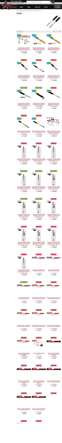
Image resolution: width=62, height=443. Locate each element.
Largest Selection (6, 37)
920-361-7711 (6, 49)
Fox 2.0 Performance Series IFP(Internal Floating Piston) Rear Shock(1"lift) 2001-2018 (24, 187)
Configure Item (24, 87)
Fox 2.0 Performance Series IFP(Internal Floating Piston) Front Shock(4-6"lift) (39, 159)
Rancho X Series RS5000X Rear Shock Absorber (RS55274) (23, 409)
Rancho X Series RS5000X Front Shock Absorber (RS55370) (38, 382)
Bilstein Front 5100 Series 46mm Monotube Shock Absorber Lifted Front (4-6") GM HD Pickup (23, 104)
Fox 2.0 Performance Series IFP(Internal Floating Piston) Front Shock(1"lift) (24, 159)
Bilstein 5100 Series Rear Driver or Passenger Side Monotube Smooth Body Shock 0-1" (39, 76)
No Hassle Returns (7, 40)
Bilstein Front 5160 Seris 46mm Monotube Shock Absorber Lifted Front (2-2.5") (24, 48)
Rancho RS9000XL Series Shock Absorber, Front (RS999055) (39, 326)
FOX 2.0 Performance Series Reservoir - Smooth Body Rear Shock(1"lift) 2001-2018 (53, 243)
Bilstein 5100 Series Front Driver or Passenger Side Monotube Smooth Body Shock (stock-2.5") (24, 76)
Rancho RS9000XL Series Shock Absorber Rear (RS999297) (53, 298)
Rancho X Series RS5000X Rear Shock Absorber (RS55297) (38, 409)
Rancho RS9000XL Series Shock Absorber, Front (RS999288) (53, 326)
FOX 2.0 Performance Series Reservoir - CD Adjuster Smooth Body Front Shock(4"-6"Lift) (24, 215)
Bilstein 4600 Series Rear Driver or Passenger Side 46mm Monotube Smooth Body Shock (54, 48)
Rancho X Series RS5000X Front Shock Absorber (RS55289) (23, 382)
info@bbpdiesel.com (35, 435)
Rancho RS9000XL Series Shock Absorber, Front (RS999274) (24, 326)
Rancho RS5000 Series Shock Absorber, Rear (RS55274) (38, 270)
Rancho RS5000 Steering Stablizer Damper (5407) (53, 270)
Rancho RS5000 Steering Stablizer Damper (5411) (23, 298)
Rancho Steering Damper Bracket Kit (39, 354)
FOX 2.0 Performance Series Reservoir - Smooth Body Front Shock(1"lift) (38, 215)
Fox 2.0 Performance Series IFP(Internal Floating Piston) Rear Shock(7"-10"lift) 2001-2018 (39, 187)
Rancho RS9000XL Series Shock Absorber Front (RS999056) (39, 298)
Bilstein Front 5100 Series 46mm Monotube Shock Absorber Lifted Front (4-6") (53, 76)
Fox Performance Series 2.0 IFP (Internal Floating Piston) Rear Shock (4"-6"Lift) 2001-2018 (24, 270)
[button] (39, 2)
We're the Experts (6, 33)
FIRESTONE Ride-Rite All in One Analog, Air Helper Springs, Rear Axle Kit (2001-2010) (54, 132)
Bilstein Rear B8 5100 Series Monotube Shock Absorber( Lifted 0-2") (38, 132)
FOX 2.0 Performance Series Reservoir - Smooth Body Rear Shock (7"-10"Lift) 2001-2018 (38, 243)
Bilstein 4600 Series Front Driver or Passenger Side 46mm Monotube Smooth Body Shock (39, 48)
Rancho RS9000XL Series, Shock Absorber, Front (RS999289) (23, 354)
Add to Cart (23, 60)
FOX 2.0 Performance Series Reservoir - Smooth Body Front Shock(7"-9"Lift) (53, 215)
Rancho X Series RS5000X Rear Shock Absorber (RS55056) (53, 382)
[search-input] (38, 2)
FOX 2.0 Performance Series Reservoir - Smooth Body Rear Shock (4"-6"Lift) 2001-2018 (24, 243)
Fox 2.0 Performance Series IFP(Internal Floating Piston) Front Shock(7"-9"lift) (54, 159)
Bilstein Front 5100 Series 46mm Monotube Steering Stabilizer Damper (39, 104)
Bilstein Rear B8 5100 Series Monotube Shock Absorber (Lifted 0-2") (23, 132)
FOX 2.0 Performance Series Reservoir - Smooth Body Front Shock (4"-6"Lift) (53, 187)
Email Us (5, 47)
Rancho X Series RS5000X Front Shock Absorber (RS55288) (53, 354)
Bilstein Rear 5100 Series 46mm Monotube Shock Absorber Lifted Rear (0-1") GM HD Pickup (53, 104)
